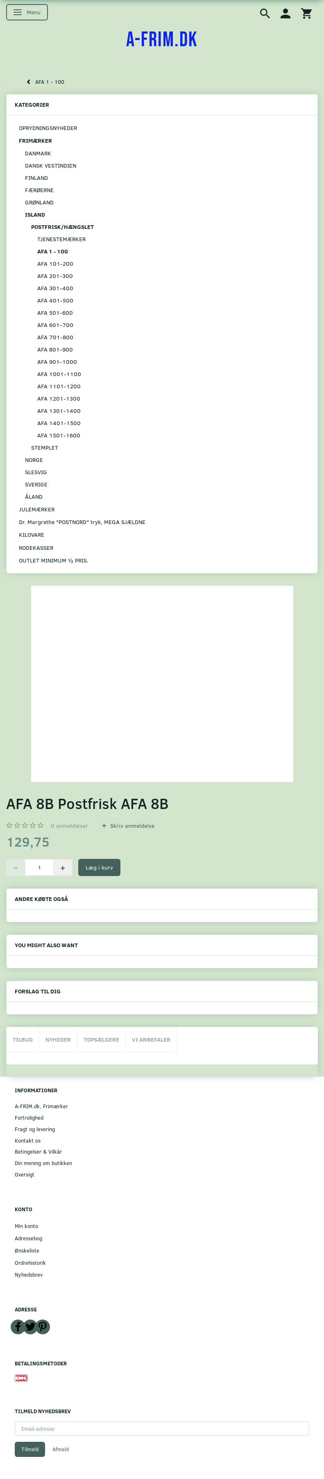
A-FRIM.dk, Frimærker (41, 1106)
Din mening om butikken (43, 1162)
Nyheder (58, 1039)
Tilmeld (30, 1449)
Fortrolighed (29, 1117)
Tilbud (23, 1039)
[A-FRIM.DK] (162, 40)
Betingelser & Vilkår (38, 1151)
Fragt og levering (35, 1128)
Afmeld (60, 1449)
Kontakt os (28, 1140)
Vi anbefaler (151, 1039)
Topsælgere (101, 1039)
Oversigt (24, 1174)
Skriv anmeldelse (131, 825)
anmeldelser (69, 825)
